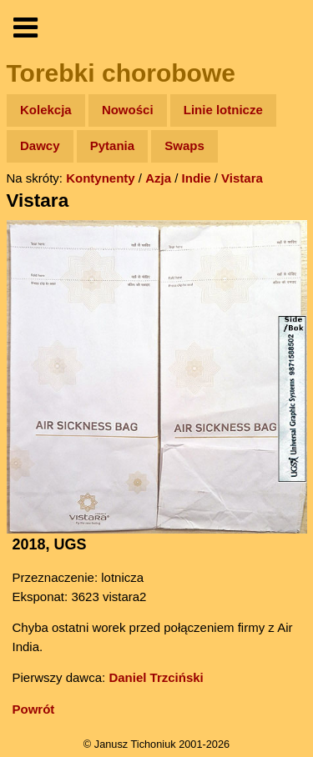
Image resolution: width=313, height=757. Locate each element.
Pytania (112, 145)
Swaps (184, 145)
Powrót (34, 709)
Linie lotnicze (223, 110)
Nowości (128, 110)
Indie (196, 178)
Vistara (242, 178)
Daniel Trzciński (156, 677)
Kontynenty (100, 178)
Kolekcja (46, 110)
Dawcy (40, 145)
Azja (158, 178)
